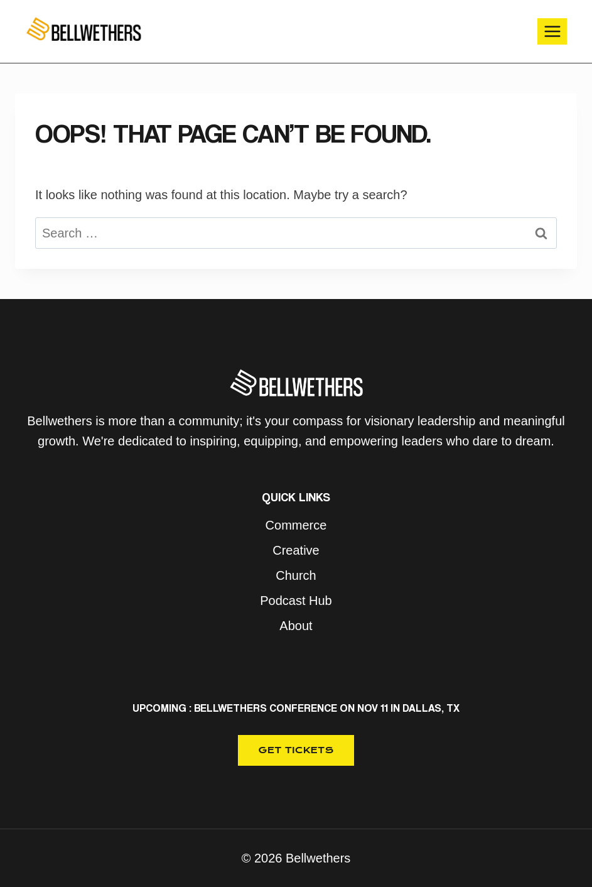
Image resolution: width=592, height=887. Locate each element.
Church (296, 575)
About (295, 626)
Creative (295, 550)
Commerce (296, 525)
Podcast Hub (296, 600)
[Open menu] (552, 31)
